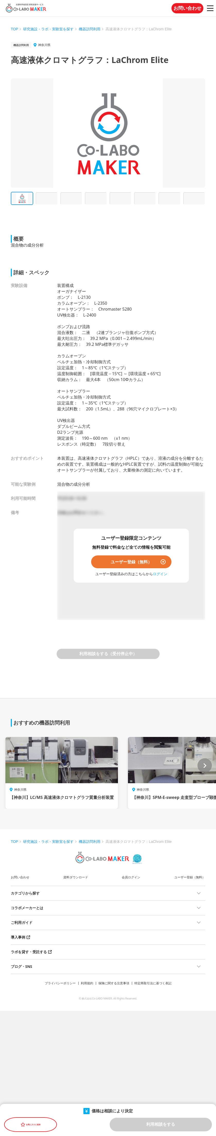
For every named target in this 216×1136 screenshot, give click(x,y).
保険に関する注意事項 (113, 983)
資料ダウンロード (75, 877)
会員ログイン (131, 877)
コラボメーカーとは (27, 907)
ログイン (160, 573)
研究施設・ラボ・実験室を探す (48, 29)
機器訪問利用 (89, 29)
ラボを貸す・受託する (29, 951)
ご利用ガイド (21, 922)
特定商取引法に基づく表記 (152, 983)
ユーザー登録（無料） (131, 562)
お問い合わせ (187, 8)
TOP (14, 29)
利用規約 (87, 983)
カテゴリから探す (25, 893)
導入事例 (18, 937)
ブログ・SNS (21, 966)
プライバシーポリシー (60, 983)
